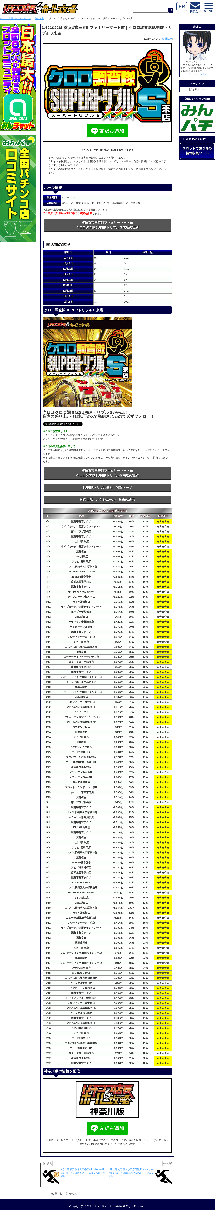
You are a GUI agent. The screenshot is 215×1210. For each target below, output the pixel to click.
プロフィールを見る (197, 74)
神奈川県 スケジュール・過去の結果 (107, 499)
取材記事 (167, 38)
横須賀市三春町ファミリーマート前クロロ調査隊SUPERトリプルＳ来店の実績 (107, 225)
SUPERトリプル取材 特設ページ (107, 487)
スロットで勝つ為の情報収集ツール (197, 151)
